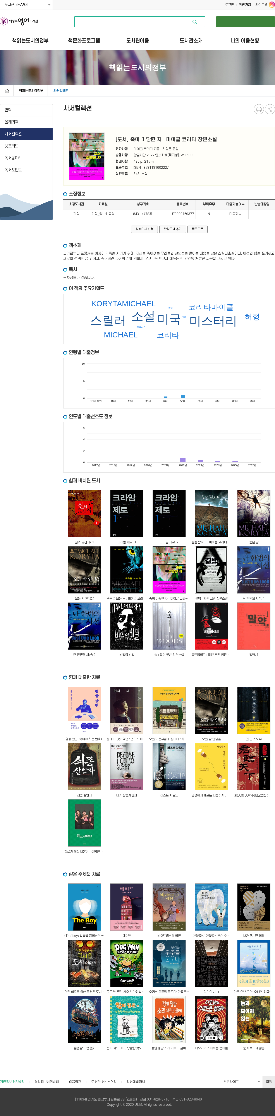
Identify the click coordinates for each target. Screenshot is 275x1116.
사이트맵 (261, 5)
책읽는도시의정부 (31, 91)
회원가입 (245, 5)
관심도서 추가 (172, 229)
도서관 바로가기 (16, 5)
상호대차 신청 (144, 229)
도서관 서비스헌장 (103, 1082)
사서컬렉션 (61, 91)
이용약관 (75, 1082)
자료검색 (194, 21)
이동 (269, 1082)
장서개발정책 (136, 1082)
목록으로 (197, 229)
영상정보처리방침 (46, 1082)
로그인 (229, 5)
